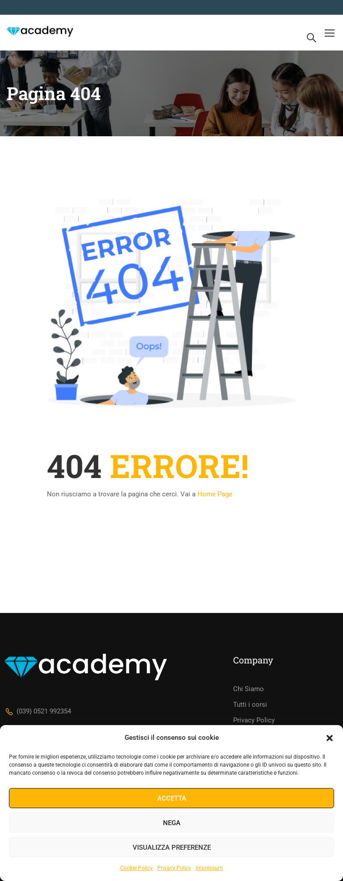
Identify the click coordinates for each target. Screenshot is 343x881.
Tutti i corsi (250, 705)
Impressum (209, 868)
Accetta (171, 798)
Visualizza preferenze (172, 847)
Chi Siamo (248, 689)
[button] (329, 738)
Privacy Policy (174, 868)
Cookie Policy (136, 868)
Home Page (214, 494)
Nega (171, 823)
